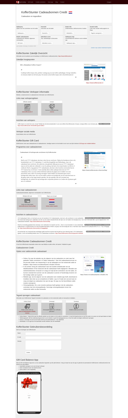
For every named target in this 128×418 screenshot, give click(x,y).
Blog (56, 2)
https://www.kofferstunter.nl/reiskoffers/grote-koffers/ (31, 125)
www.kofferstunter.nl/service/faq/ (27, 206)
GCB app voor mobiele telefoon (87, 143)
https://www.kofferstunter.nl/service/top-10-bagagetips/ (34, 228)
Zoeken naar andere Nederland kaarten (101, 47)
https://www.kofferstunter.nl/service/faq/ (40, 221)
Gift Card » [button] (20, 43)
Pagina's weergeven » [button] (96, 33)
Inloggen (109, 2)
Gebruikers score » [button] (47, 43)
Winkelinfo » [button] (70, 33)
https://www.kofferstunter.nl (65, 56)
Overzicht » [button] (45, 33)
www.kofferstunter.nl (27, 111)
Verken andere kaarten (52, 206)
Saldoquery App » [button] (71, 43)
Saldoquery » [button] (21, 33)
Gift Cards (30, 2)
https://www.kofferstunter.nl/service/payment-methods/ (69, 233)
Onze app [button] (50, 2)
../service (51, 111)
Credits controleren (40, 2)
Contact (62, 2)
